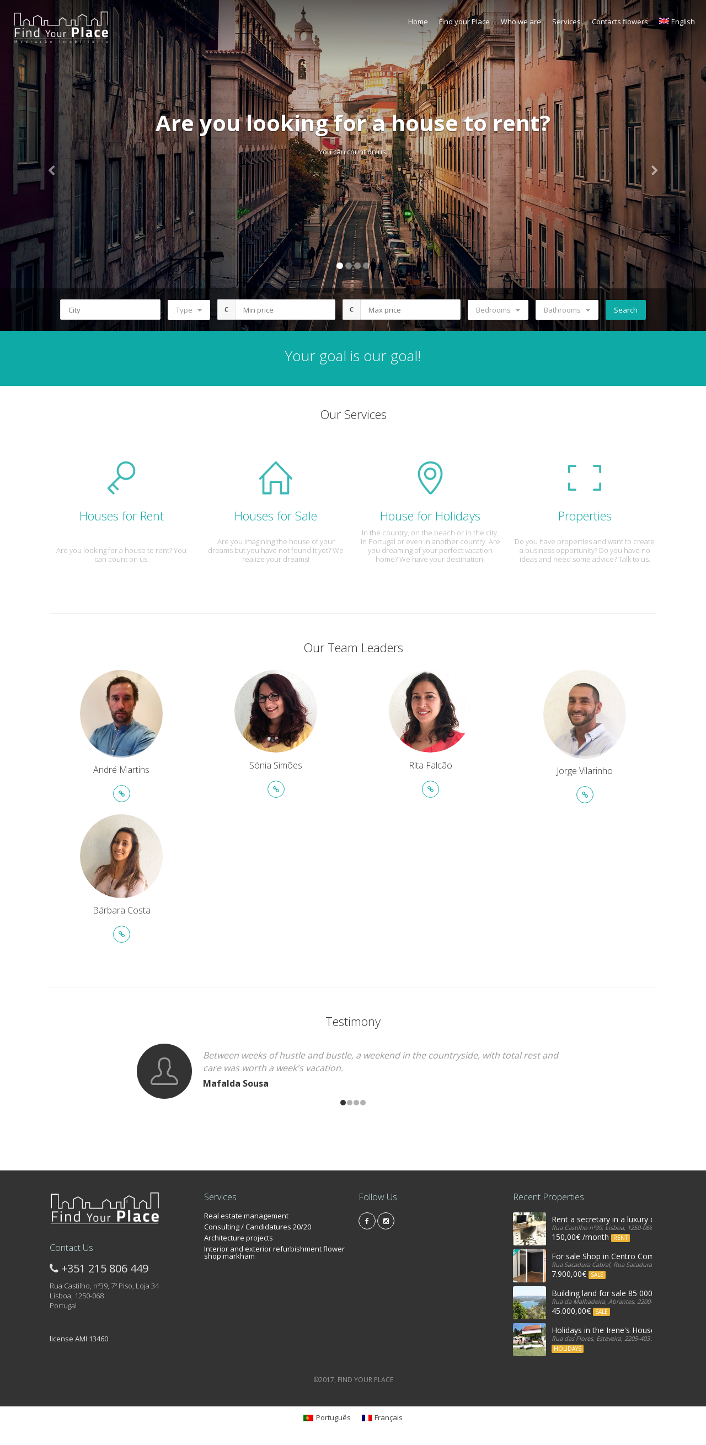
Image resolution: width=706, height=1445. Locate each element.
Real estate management (246, 1216)
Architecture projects (238, 1238)
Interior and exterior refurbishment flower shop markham (274, 1252)
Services (566, 21)
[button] (53, 165)
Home (418, 21)
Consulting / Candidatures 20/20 (257, 1227)
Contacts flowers (620, 21)
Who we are (521, 21)
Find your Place (464, 21)
